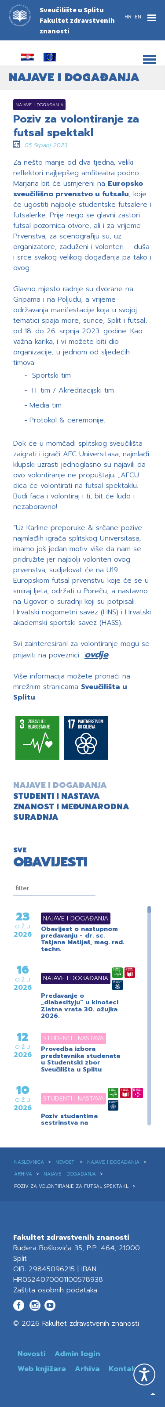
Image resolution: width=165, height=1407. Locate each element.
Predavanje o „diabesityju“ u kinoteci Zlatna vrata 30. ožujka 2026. (79, 1006)
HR (129, 17)
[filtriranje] (54, 888)
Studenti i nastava (62, 1038)
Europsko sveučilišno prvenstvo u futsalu (78, 188)
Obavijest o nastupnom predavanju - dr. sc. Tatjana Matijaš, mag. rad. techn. (82, 939)
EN (138, 17)
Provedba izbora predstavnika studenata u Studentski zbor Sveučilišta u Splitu (80, 1059)
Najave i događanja (64, 918)
